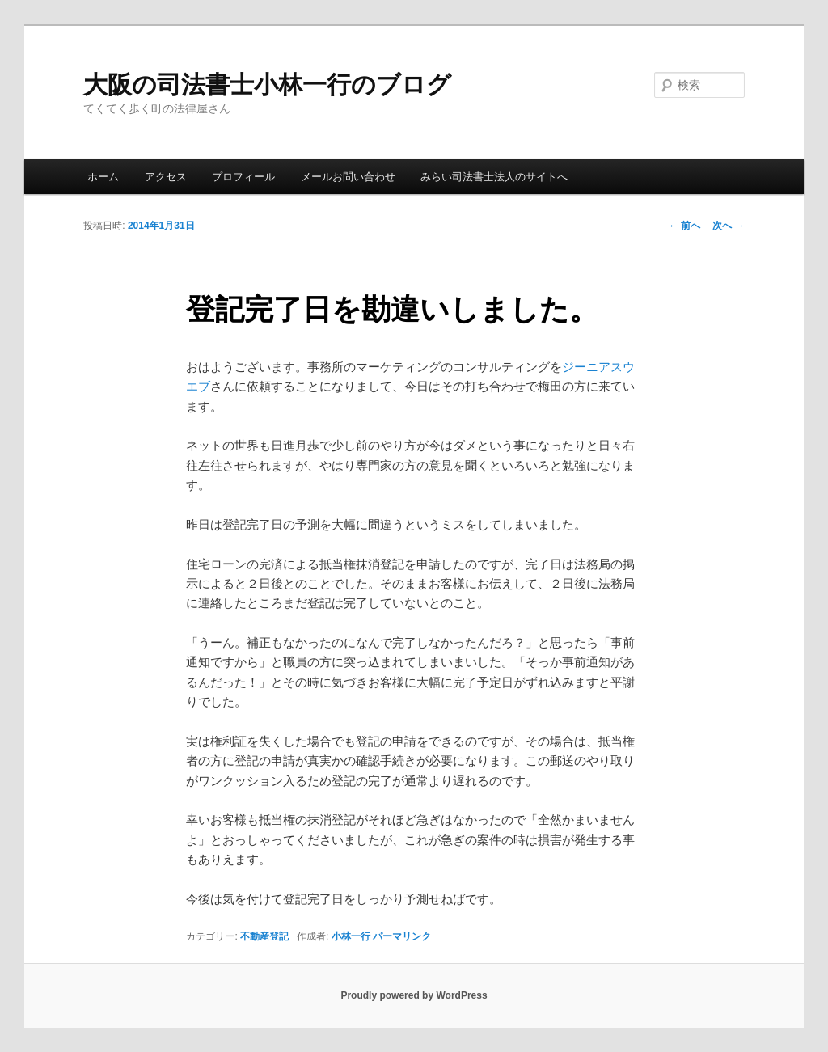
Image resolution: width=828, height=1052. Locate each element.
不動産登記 (264, 936)
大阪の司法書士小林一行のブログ (267, 84)
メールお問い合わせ (348, 177)
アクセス (166, 177)
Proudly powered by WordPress (413, 995)
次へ (728, 225)
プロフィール (243, 177)
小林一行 (351, 936)
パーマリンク (402, 936)
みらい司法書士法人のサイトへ (494, 177)
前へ (684, 225)
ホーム (103, 177)
